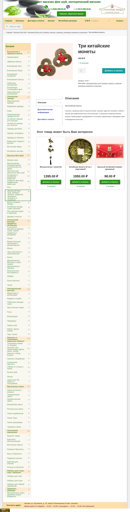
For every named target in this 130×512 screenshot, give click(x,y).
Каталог (51, 21)
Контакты (20, 21)
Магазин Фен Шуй (20, 32)
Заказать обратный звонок (71, 14)
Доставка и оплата (36, 21)
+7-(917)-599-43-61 (83, 9)
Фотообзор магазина (67, 21)
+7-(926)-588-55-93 (58, 9)
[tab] (49, 102)
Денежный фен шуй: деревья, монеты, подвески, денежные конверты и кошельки (57, 32)
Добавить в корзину (114, 71)
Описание (42, 103)
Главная (8, 21)
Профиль (120, 21)
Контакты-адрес (14, 505)
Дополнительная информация (45, 111)
